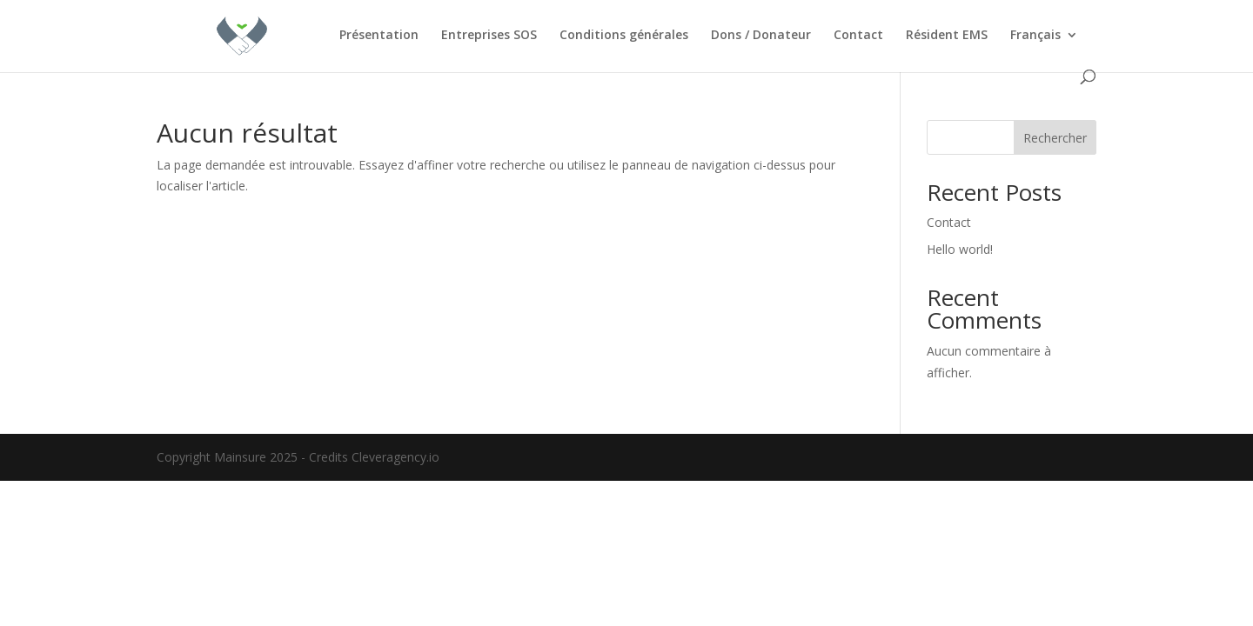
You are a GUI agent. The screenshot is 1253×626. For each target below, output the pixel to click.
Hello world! (960, 249)
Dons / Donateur (761, 36)
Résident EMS (947, 36)
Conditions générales (623, 36)
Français (1035, 36)
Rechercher (1055, 138)
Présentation (379, 36)
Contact (858, 36)
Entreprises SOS (489, 36)
